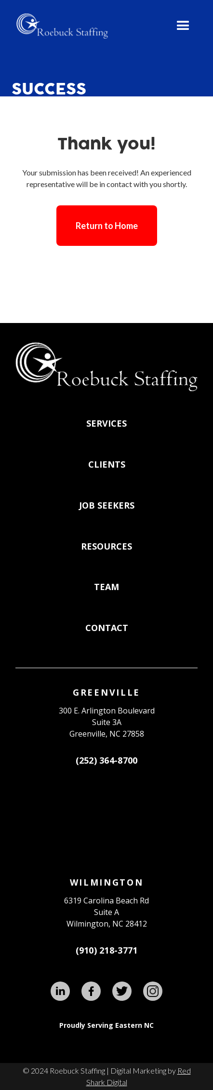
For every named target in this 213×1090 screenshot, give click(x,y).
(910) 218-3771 (107, 950)
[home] (60, 26)
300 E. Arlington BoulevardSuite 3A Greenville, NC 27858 (107, 722)
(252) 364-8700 (107, 760)
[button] (183, 26)
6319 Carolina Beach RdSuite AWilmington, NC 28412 (106, 912)
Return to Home (107, 225)
